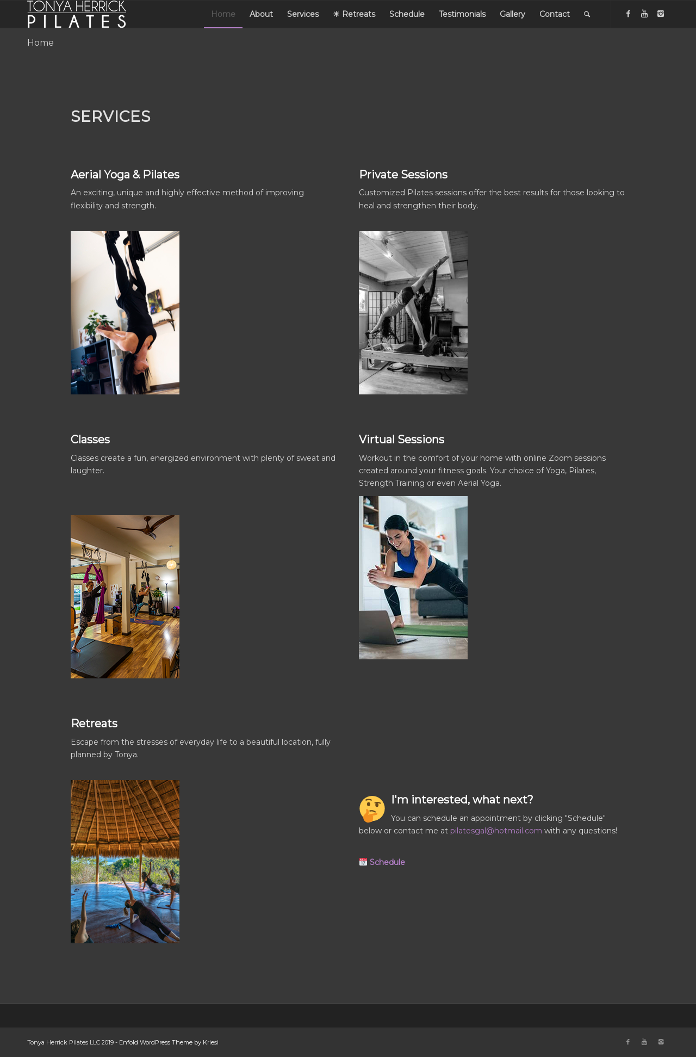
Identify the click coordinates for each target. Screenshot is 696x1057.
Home (40, 43)
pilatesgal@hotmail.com (496, 831)
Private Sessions (403, 174)
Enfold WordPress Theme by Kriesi (169, 1042)
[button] (382, 862)
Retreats (94, 723)
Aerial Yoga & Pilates (125, 174)
